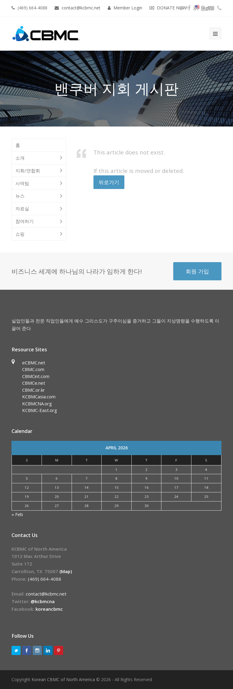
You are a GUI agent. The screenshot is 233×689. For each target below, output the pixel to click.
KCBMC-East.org (39, 410)
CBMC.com (33, 369)
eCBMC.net (33, 363)
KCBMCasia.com (39, 396)
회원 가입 (197, 271)
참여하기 (24, 221)
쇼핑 (20, 234)
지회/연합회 (27, 170)
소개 (20, 158)
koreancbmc (49, 609)
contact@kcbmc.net (82, 8)
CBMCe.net (33, 383)
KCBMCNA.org (37, 403)
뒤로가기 (109, 182)
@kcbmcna (43, 601)
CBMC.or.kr (33, 390)
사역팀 (22, 183)
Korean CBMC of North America (63, 679)
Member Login (127, 8)
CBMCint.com (35, 376)
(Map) (65, 571)
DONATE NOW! (172, 8)
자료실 (22, 208)
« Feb (17, 514)
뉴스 (20, 196)
